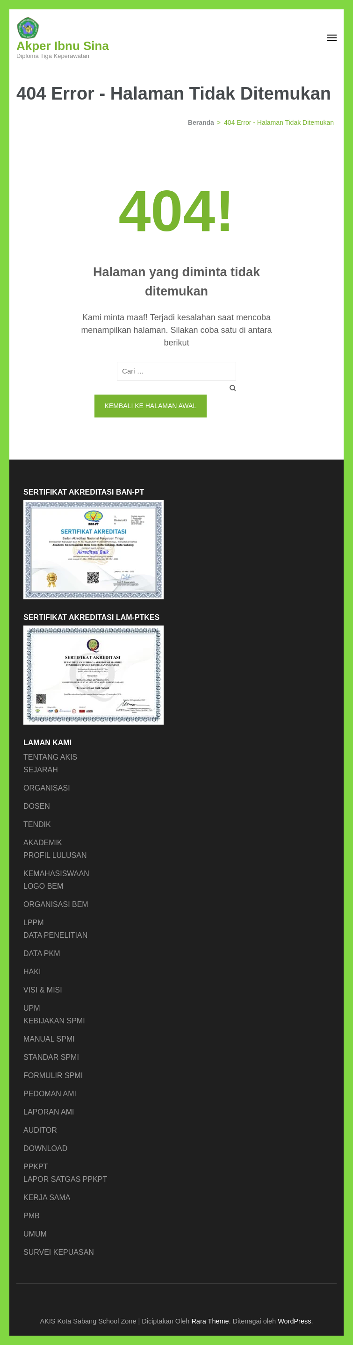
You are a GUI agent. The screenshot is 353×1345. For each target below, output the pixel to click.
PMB (31, 1216)
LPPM (33, 923)
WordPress (294, 1321)
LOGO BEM (43, 886)
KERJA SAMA (46, 1197)
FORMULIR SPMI (53, 1075)
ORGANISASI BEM (55, 904)
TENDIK (37, 824)
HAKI (32, 972)
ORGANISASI (46, 788)
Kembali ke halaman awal (151, 406)
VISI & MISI (42, 990)
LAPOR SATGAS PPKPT (65, 1179)
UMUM (35, 1234)
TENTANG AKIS (50, 757)
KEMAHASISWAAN (56, 873)
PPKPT (35, 1167)
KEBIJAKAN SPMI (54, 1021)
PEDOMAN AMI (49, 1094)
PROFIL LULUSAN (54, 855)
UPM (31, 1008)
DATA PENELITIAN (55, 935)
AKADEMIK (42, 843)
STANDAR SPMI (51, 1057)
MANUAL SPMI (49, 1039)
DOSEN (36, 806)
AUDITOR (40, 1130)
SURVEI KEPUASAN (58, 1252)
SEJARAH (40, 770)
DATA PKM (41, 953)
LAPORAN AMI (48, 1112)
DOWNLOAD (45, 1148)
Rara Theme (210, 1321)
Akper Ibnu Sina (62, 46)
